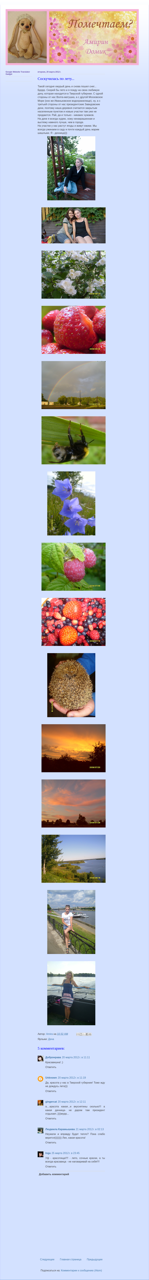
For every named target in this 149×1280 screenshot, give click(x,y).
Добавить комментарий (54, 1174)
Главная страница (70, 1259)
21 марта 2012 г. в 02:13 (90, 1129)
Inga (48, 1153)
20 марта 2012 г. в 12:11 (72, 1101)
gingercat (51, 1101)
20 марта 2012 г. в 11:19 (72, 1077)
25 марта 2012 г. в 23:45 (66, 1153)
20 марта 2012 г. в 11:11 (76, 1057)
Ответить (50, 1067)
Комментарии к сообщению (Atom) (81, 1270)
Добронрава (53, 1057)
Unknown (51, 1077)
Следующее (47, 1259)
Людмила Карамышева (60, 1129)
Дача (51, 1039)
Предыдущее (95, 1259)
